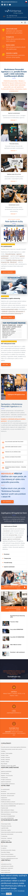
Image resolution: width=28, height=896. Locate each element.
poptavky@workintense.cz (10, 2)
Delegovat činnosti (7, 317)
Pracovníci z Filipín (14, 621)
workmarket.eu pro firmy (6, 864)
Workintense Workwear (6, 814)
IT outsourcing (4, 836)
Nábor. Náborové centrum (15, 644)
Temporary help (4, 777)
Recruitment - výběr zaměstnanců (17, 652)
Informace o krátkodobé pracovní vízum (9, 858)
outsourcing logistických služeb (9, 309)
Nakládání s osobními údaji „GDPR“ (8, 765)
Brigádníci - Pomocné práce (7, 775)
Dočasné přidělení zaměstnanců (8, 783)
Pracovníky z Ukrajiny (5, 852)
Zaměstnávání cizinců (14, 205)
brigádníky (9, 260)
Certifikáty (3, 751)
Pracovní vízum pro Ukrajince (7, 854)
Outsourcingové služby (6, 823)
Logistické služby (4, 828)
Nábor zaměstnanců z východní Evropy (9, 812)
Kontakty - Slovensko (5, 757)
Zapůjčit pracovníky (8, 272)
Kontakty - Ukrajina (5, 761)
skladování (5, 311)
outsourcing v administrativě (15, 311)
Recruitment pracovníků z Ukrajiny (8, 850)
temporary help (5, 262)
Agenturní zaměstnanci (6, 781)
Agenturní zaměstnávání (14, 113)
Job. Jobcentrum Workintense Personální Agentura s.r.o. (13, 803)
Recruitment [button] (6, 554)
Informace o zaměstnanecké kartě (8, 856)
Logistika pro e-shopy (5, 840)
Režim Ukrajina (4, 846)
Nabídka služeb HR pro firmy (14, 174)
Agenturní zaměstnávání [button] (9, 566)
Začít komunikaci (7, 501)
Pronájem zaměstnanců (6, 779)
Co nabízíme (3, 848)
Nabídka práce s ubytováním (7, 868)
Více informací (21, 890)
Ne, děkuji (9, 893)
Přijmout (3, 893)
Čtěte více (13, 120)
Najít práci (5, 364)
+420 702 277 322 (14, 730)
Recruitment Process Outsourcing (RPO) (17, 616)
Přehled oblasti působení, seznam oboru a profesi (11, 749)
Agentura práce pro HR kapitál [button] (10, 526)
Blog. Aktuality (4, 763)
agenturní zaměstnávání (14, 539)
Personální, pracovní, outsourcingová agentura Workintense (13, 747)
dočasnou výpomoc (17, 260)
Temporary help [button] (7, 558)
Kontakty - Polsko (4, 755)
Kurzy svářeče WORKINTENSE (16, 629)
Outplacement (4, 797)
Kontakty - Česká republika (6, 753)
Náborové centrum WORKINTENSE (8, 805)
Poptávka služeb (4, 808)
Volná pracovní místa (5, 870)
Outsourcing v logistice (6, 830)
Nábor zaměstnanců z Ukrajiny (7, 810)
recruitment (6, 531)
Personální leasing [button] (8, 562)
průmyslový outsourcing (14, 313)
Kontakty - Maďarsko (5, 759)
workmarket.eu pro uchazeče (7, 866)
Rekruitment (13, 262)
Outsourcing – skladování (6, 838)
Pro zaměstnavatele (5, 789)
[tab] (14, 526)
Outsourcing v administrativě (7, 834)
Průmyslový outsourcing (6, 826)
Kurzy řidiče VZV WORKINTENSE (17, 637)
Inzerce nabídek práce (5, 872)
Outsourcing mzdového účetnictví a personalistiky (11, 832)
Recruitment (3, 791)
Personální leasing (14, 143)
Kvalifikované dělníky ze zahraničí (8, 801)
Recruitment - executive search (7, 795)
